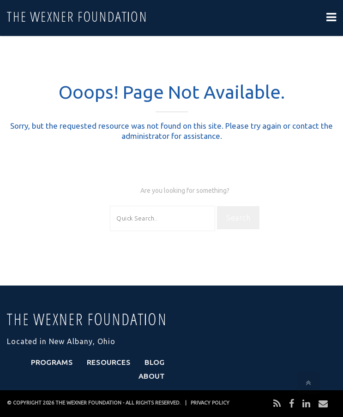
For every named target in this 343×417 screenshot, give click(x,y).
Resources (109, 362)
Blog (154, 362)
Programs (52, 362)
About (151, 376)
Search (238, 218)
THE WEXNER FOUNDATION (88, 402)
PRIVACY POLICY (210, 402)
